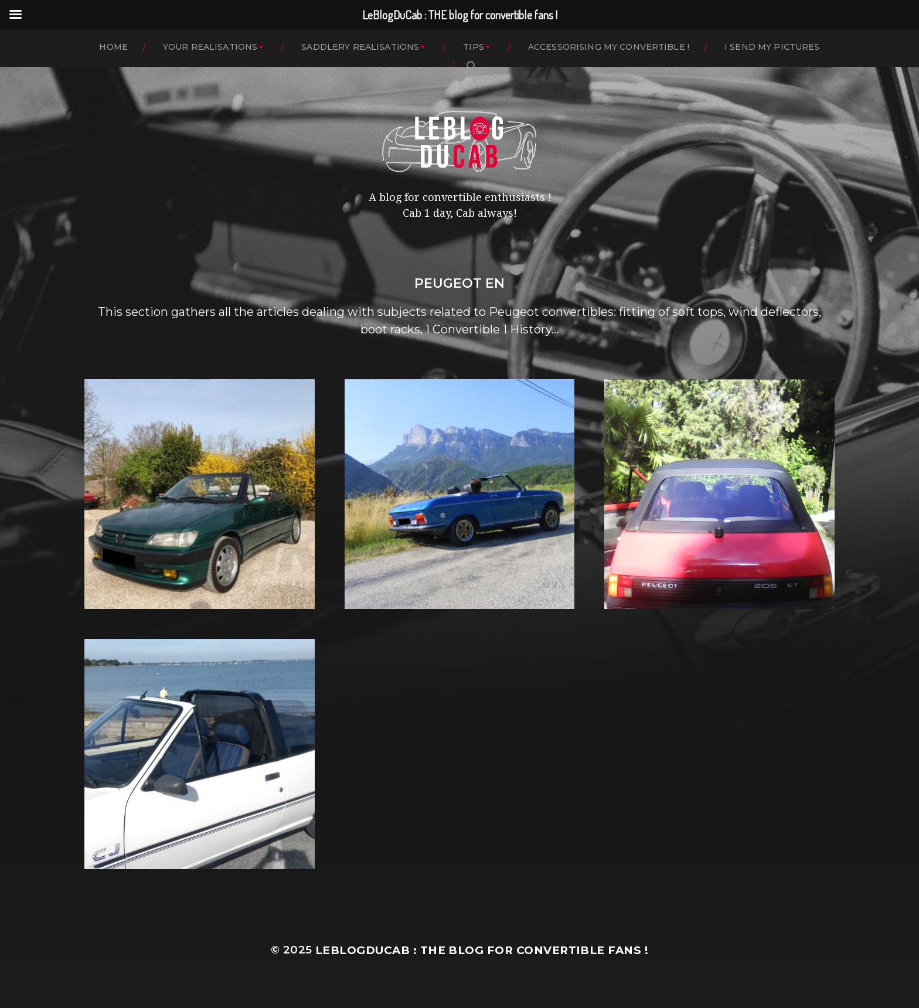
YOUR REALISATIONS (210, 47)
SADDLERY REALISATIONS (360, 47)
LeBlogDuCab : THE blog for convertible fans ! (481, 950)
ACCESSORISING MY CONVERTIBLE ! (608, 47)
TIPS (473, 47)
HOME (113, 47)
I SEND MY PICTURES (772, 47)
